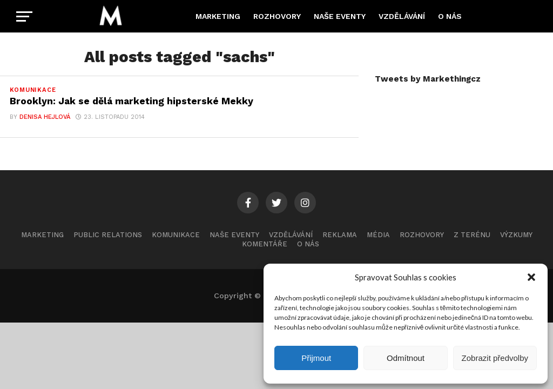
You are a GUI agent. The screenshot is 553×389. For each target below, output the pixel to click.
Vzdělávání (402, 16)
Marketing (217, 16)
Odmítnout (405, 358)
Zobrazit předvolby (495, 358)
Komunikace (176, 235)
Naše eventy (340, 16)
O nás (450, 16)
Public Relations (107, 235)
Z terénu (472, 235)
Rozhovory (277, 16)
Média (378, 235)
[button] (531, 277)
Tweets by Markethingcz (428, 79)
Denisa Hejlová (44, 116)
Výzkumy (516, 235)
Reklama (339, 235)
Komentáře (264, 244)
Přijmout (316, 358)
